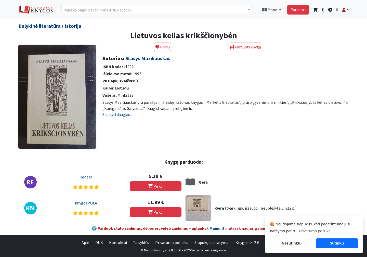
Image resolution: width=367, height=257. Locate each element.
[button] (345, 10)
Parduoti (298, 9)
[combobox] (156, 9)
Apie (85, 242)
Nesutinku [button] (291, 243)
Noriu (162, 46)
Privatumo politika (171, 242)
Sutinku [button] (337, 243)
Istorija (72, 26)
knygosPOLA (86, 202)
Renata (86, 176)
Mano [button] (270, 9)
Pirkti (155, 186)
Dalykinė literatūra (39, 26)
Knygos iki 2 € (247, 242)
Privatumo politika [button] (314, 230)
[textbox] (156, 10)
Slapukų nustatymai (211, 242)
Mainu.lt (217, 228)
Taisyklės (141, 242)
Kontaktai (118, 242)
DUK (99, 242)
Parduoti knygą (245, 46)
